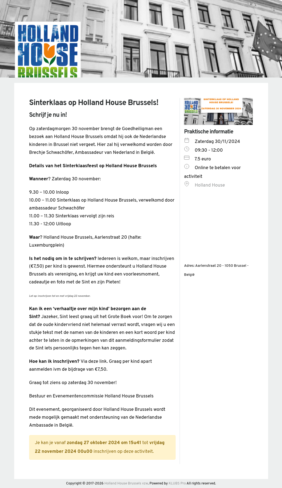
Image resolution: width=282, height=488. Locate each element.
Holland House (210, 185)
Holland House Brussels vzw (126, 483)
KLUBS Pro (177, 483)
